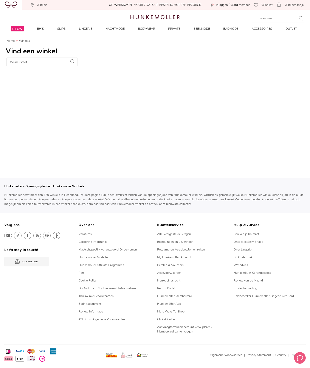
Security (280, 355)
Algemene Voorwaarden (226, 355)
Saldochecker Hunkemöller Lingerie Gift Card (264, 296)
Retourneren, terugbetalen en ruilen (181, 249)
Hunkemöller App (169, 304)
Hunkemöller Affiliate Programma (101, 265)
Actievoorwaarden (169, 273)
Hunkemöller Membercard (174, 296)
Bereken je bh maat (246, 234)
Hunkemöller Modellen (94, 257)
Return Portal (166, 288)
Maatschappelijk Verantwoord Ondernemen (108, 249)
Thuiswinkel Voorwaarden (96, 296)
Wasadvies (241, 265)
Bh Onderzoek (243, 257)
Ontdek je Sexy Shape (248, 242)
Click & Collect (167, 319)
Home (10, 40)
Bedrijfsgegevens (90, 304)
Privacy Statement (259, 355)
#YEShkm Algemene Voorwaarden (102, 319)
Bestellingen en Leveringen (175, 242)
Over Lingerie (242, 249)
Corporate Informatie (93, 242)
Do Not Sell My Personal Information (107, 288)
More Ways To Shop (170, 311)
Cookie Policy (87, 280)
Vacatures (85, 234)
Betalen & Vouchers (170, 265)
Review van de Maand (248, 280)
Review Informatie (91, 311)
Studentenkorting (245, 288)
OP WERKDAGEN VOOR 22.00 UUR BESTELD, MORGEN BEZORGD (155, 5)
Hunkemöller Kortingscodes (252, 273)
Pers (82, 273)
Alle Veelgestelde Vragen (174, 234)
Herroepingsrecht (168, 280)
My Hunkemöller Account (174, 257)
